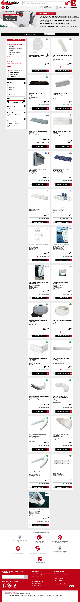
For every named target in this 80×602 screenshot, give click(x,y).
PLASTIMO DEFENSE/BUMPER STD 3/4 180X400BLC (62, 207)
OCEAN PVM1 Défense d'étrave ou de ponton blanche (38, 283)
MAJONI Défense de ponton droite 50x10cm (62, 359)
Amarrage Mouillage (9, 11)
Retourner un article (36, 566)
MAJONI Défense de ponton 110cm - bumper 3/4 (62, 435)
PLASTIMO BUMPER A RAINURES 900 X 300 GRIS (38, 132)
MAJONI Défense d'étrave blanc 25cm (37, 472)
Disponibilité (16, 106)
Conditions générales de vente (47, 595)
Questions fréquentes (36, 574)
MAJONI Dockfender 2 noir (36, 93)
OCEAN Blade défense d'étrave (61, 244)
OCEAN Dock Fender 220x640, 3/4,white (60, 94)
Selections (16, 112)
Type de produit (16, 119)
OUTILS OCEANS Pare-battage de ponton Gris (38, 170)
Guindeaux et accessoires (14, 63)
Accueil (2, 11)
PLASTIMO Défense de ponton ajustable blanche (37, 207)
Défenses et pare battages (21, 11)
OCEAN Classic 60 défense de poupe (38, 509)
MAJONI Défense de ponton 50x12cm (62, 472)
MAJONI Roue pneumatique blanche (62, 320)
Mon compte (35, 562)
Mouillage (10, 61)
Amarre (9, 66)
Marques (16, 83)
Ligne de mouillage (12, 59)
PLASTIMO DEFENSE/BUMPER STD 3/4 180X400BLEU (38, 245)
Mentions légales (30, 598)
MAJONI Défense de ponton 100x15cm (39, 396)
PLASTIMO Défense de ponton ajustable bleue (61, 170)
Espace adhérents (58, 569)
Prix (16, 98)
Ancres (9, 56)
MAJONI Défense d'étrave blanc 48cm (37, 435)
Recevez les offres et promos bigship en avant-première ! (13, 561)
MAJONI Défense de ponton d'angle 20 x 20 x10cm (38, 359)
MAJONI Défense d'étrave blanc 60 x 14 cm (62, 56)
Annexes (9, 42)
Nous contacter (57, 566)
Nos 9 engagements (36, 572)
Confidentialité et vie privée (32, 595)
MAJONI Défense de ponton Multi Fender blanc (36, 56)
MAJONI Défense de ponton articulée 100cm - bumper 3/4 (60, 397)
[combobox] (24, 3)
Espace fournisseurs (58, 567)
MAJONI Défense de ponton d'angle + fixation (38, 321)
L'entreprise (56, 562)
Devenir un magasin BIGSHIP (60, 564)
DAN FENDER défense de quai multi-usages (62, 132)
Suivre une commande (37, 564)
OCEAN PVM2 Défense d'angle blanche (60, 283)
